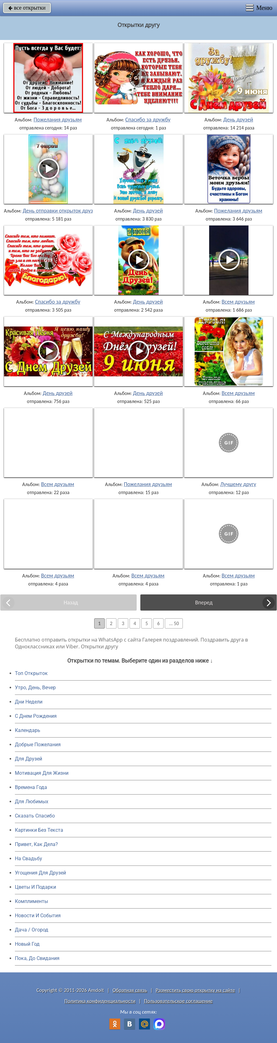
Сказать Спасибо (35, 816)
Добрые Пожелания (38, 744)
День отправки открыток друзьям (62, 210)
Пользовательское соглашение (178, 1001)
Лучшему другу (238, 484)
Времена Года (31, 787)
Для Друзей (28, 759)
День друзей (238, 119)
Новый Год (27, 944)
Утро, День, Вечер (35, 687)
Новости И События (38, 915)
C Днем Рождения (36, 716)
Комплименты (31, 901)
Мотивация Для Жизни (41, 773)
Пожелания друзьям (57, 119)
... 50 (174, 623)
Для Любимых (31, 801)
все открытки (27, 8)
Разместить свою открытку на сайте (195, 990)
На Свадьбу (28, 858)
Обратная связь (129, 990)
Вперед (204, 602)
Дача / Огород (31, 930)
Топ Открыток (31, 673)
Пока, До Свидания (37, 958)
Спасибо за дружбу (147, 119)
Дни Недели (28, 702)
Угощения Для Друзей (40, 873)
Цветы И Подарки (35, 887)
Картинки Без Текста (39, 830)
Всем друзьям (238, 302)
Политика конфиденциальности (99, 1001)
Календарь (27, 730)
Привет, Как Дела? (36, 844)
